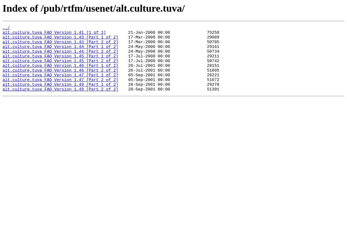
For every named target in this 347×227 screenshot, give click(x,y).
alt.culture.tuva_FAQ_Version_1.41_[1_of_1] (54, 34)
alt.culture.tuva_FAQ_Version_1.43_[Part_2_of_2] (60, 45)
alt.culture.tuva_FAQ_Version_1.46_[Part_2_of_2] (60, 79)
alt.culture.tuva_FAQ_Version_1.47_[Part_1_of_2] (60, 85)
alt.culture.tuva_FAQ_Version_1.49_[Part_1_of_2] (60, 96)
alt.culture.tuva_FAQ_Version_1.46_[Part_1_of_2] (60, 74)
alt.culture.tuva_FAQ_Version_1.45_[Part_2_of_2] (60, 68)
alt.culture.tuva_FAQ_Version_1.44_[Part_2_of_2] (60, 57)
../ (6, 28)
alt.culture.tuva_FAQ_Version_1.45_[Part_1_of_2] (60, 62)
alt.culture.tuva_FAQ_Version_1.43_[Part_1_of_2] (60, 40)
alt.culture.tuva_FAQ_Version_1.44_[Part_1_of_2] (60, 51)
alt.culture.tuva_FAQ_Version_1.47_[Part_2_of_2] (60, 91)
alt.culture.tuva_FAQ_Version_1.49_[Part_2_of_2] (60, 102)
